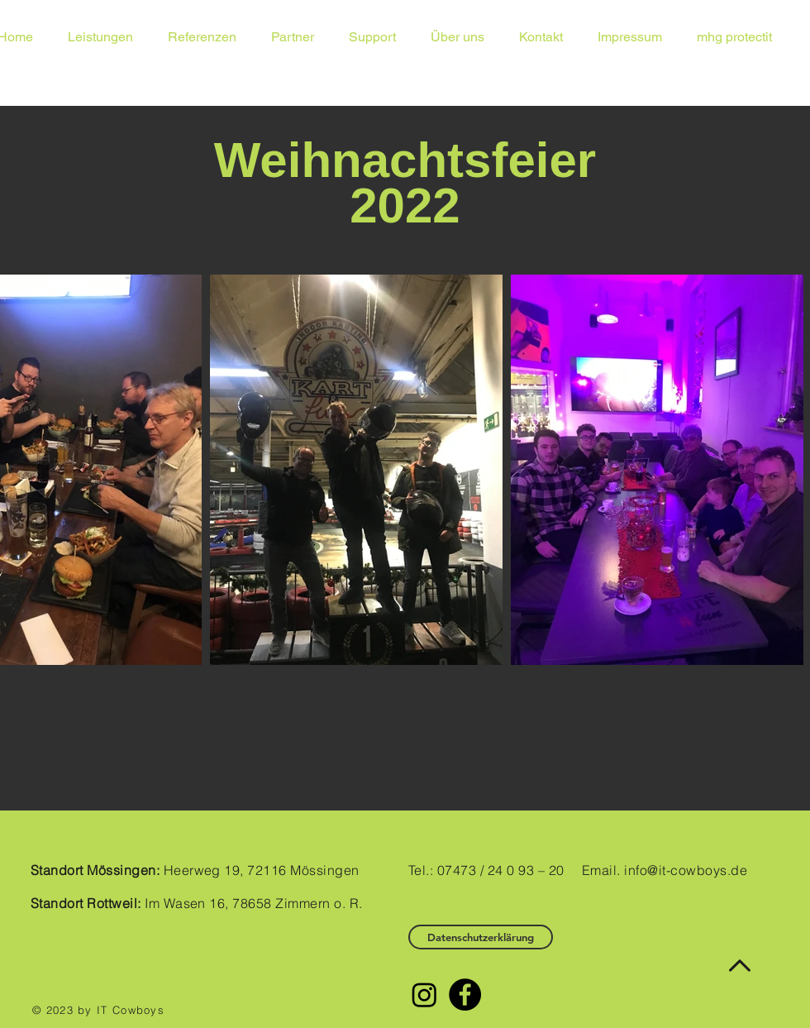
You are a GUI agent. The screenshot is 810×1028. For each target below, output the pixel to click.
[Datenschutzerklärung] (480, 937)
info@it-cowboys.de (685, 870)
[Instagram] (424, 994)
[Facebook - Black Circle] (465, 994)
